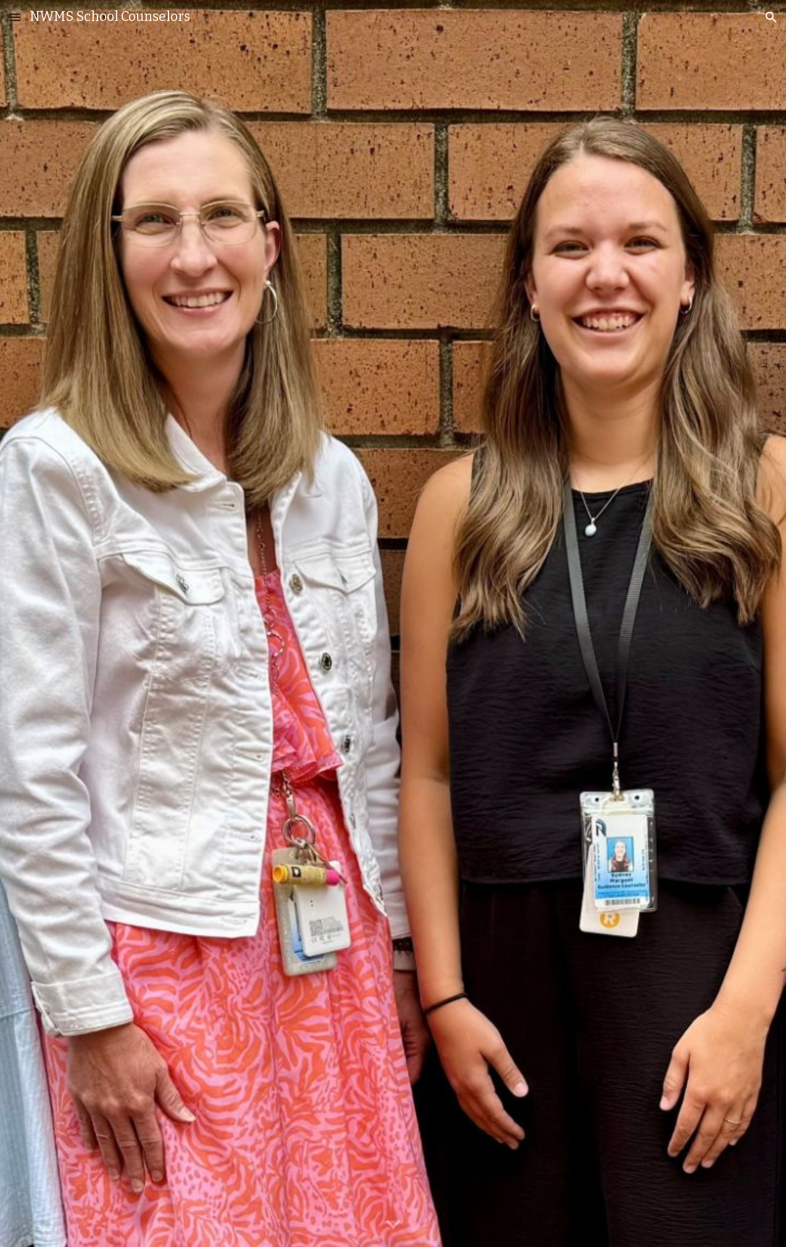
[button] (15, 17)
